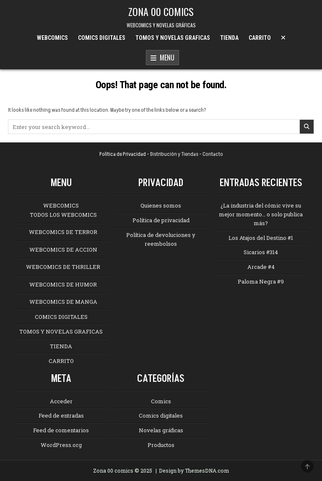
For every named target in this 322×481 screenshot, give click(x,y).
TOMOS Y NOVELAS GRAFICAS (172, 37)
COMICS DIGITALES (101, 37)
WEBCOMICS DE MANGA (63, 301)
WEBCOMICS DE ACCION (63, 249)
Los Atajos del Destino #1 (261, 238)
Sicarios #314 (261, 252)
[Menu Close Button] (283, 38)
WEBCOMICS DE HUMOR (63, 284)
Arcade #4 (261, 267)
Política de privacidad (161, 220)
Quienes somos (160, 205)
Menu (162, 58)
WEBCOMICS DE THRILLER (63, 267)
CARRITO (260, 37)
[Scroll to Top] (307, 466)
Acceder (61, 401)
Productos (161, 445)
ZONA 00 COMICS (161, 11)
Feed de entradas (61, 415)
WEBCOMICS (52, 37)
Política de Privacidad (122, 154)
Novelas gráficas (161, 430)
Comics (161, 401)
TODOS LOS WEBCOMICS (63, 214)
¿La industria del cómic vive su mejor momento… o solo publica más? (261, 214)
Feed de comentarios (61, 430)
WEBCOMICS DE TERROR (63, 232)
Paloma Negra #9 (261, 281)
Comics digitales (161, 415)
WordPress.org (61, 445)
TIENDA (229, 37)
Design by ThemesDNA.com (194, 470)
